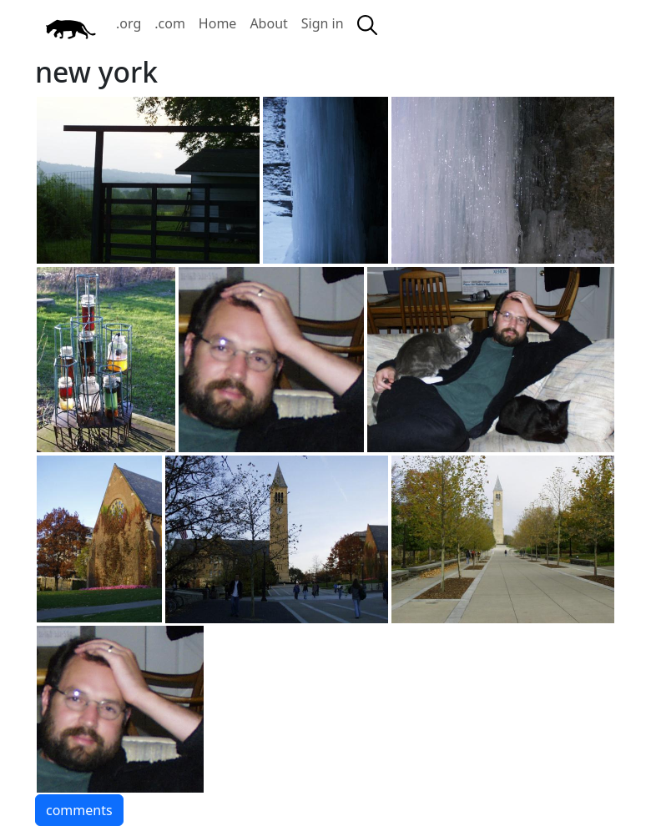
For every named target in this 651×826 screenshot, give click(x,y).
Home (218, 23)
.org (128, 23)
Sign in (322, 23)
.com (169, 23)
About (268, 23)
